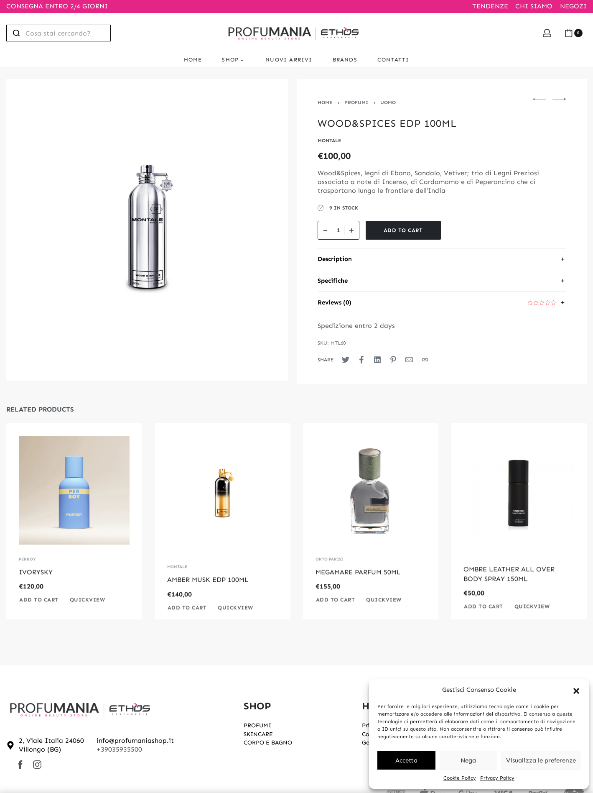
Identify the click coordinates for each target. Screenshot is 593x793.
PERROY (27, 574)
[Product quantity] (338, 230)
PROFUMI (356, 102)
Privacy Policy (497, 778)
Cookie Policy (459, 778)
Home (325, 102)
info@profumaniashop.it (135, 740)
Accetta (406, 760)
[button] (576, 690)
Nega (468, 760)
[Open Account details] (547, 33)
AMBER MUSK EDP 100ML (208, 594)
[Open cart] (573, 33)
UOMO (388, 102)
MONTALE (177, 581)
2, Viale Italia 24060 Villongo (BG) (51, 745)
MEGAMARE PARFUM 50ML (358, 587)
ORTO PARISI (329, 574)
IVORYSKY (36, 587)
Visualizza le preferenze (541, 760)
